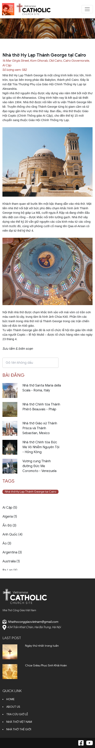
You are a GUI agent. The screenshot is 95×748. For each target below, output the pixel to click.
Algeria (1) (9, 517)
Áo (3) (6, 543)
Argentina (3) (12, 552)
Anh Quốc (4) (12, 534)
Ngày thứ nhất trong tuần (42, 645)
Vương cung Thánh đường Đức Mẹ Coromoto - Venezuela (39, 466)
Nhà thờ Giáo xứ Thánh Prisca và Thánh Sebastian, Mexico (39, 428)
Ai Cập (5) (9, 508)
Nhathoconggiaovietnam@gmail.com (33, 622)
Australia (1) (11, 561)
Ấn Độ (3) (9, 525)
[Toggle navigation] (87, 9)
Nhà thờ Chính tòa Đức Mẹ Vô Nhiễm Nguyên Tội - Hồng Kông (40, 447)
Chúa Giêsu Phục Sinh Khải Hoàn (46, 665)
